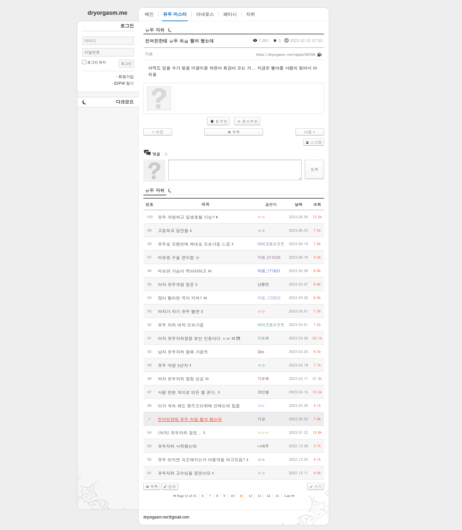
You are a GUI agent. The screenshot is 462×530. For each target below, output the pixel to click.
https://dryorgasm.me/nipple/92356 (285, 54)
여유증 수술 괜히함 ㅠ (179, 257)
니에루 (263, 446)
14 (268, 496)
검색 (172, 486)
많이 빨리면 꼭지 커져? (180, 298)
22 (233, 338)
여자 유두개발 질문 (176, 284)
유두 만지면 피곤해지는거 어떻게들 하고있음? (201, 460)
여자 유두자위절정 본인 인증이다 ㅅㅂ (194, 338)
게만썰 (263, 392)
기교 (149, 53)
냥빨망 (263, 284)
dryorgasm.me (155, 517)
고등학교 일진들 (173, 230)
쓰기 (318, 486)
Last (287, 496)
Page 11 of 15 (186, 496)
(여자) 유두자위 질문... (180, 433)
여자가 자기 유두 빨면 (179, 311)
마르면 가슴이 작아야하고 (182, 271)
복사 (319, 54)
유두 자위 (155, 30)
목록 (236, 131)
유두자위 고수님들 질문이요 (184, 473)
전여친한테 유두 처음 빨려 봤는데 (179, 41)
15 (207, 378)
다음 (308, 131)
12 (209, 271)
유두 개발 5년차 (173, 365)
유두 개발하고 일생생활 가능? (186, 217)
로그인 (126, 63)
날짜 (298, 204)
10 (232, 496)
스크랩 (316, 142)
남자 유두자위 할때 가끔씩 (183, 352)
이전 (159, 131)
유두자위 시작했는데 (177, 446)
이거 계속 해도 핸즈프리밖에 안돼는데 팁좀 (199, 406)
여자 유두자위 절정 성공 (181, 379)
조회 (317, 204)
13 (259, 496)
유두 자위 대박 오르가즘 (181, 325)
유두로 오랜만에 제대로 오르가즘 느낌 (194, 244)
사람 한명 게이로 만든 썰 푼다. (187, 392)
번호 (149, 204)
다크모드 (125, 101)
